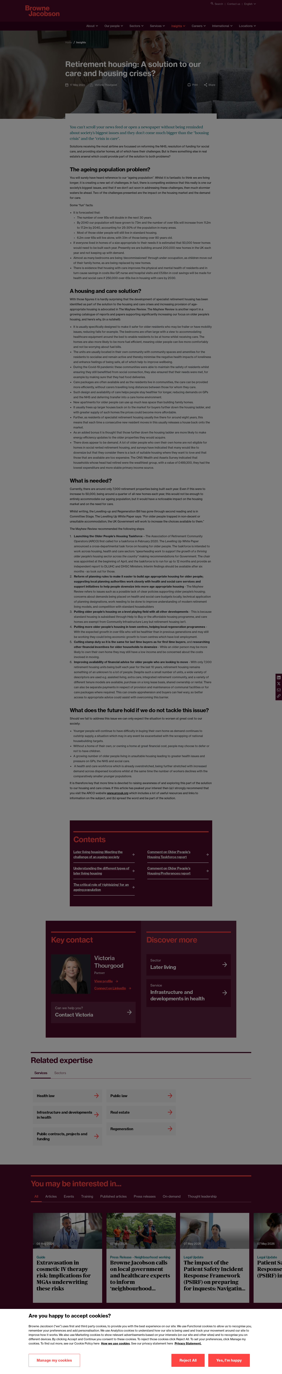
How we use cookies (115, 1348)
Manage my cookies (54, 1365)
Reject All (188, 1365)
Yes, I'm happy (229, 1365)
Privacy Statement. (188, 1348)
